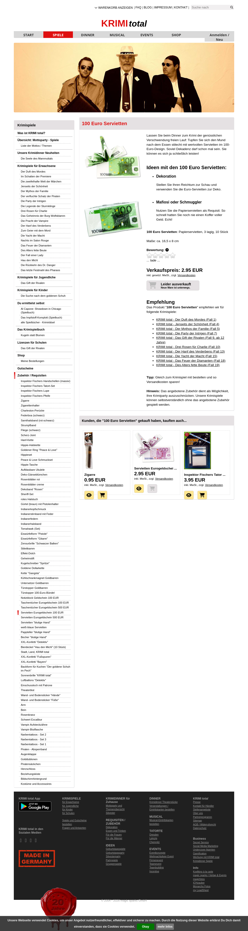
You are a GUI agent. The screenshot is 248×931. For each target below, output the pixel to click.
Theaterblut (27, 690)
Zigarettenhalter (30, 405)
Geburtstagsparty (115, 853)
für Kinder (67, 809)
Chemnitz (154, 842)
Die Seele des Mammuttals (37, 158)
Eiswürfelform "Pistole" (34, 533)
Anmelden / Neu (219, 35)
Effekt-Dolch (28, 553)
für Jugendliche (70, 806)
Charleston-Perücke (32, 410)
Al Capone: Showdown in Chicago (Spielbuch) (41, 310)
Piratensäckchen (30, 764)
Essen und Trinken (116, 831)
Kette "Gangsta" (30, 573)
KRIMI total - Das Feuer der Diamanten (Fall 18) (190, 360)
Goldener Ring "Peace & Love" (39, 449)
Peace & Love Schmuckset (37, 459)
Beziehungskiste (30, 773)
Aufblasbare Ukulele (33, 469)
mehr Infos (165, 926)
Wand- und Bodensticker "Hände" (40, 695)
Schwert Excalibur (31, 719)
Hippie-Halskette (30, 445)
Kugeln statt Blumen (33, 335)
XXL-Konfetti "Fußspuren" (36, 656)
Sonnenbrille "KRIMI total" (36, 675)
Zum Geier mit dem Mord (35, 230)
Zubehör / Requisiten (31, 375)
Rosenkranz (28, 714)
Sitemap (197, 820)
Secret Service (201, 842)
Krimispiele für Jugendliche (36, 277)
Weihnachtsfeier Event (161, 856)
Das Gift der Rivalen (33, 282)
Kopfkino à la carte (203, 871)
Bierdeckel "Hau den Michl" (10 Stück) (43, 647)
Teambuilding (156, 867)
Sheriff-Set (27, 494)
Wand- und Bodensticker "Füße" (40, 700)
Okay (145, 926)
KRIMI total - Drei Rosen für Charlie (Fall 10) (188, 347)
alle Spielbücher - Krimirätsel (38, 322)
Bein (23, 709)
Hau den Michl (29, 260)
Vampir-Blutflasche (32, 729)
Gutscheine (25, 368)
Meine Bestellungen (32, 361)
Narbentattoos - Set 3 (33, 739)
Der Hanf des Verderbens (36, 225)
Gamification (200, 853)
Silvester (110, 813)
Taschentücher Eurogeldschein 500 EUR (45, 607)
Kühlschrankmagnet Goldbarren (39, 578)
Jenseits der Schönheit (34, 186)
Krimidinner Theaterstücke (163, 802)
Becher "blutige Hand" (34, 637)
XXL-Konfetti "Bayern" (34, 661)
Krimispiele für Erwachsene (36, 166)
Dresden (154, 834)
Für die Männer (114, 838)
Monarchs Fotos (201, 886)
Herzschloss (28, 768)
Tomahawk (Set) (30, 528)
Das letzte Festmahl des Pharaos (40, 270)
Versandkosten (186, 275)
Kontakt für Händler (203, 806)
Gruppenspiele (114, 864)
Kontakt (181, 7)
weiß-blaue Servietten (33, 627)
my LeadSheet (201, 890)
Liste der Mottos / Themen (36, 145)
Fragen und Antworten (74, 828)
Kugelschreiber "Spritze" (35, 563)
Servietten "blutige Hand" (35, 622)
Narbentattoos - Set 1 (33, 744)
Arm (23, 704)
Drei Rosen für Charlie (34, 210)
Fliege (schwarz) (30, 430)
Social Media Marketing (205, 846)
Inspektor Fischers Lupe (35, 390)
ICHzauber (199, 882)
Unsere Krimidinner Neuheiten (38, 153)
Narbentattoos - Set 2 (33, 734)
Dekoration (111, 827)
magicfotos (199, 879)
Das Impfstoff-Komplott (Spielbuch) (41, 317)
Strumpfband (28, 425)
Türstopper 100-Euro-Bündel (37, 592)
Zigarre (25, 400)
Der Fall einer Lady (32, 255)
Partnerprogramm (202, 817)
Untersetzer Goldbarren (35, 583)
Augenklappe (28, 754)
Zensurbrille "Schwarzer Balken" (40, 543)
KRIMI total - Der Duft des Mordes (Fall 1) (186, 319)
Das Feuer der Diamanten (36, 245)
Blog (148, 7)
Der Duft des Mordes (33, 171)
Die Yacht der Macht (33, 235)
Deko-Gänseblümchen (34, 474)
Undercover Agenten (204, 849)
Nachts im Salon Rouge (35, 240)
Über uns (198, 813)
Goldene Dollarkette (32, 568)
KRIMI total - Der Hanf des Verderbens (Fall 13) (190, 351)
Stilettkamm (28, 548)
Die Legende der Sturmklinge (38, 206)
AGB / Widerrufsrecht (204, 824)
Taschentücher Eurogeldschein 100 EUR (45, 602)
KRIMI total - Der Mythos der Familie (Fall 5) (188, 329)
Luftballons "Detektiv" (33, 680)
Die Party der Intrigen (33, 201)
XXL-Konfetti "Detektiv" (34, 642)
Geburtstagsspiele (115, 849)
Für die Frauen (114, 834)
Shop (21, 355)
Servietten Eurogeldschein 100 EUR (42, 612)
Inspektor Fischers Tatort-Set (38, 385)
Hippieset (26, 454)
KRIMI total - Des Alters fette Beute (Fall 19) (187, 365)
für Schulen (68, 813)
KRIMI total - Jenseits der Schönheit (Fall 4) (187, 324)
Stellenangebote (201, 809)
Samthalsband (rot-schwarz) (37, 420)
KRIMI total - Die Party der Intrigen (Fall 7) (186, 333)
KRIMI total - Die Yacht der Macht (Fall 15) (186, 356)
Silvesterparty (113, 856)
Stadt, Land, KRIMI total (35, 651)
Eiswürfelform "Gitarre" (34, 538)
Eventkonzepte (157, 853)
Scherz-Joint (28, 435)
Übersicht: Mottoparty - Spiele (38, 140)
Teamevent (155, 864)
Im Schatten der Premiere (36, 176)
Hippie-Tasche (29, 464)
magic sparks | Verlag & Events (209, 875)
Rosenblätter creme (32, 484)
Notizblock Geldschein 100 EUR (40, 597)
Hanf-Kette (27, 440)
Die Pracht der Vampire (34, 220)
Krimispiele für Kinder (32, 290)
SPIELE (58, 35)
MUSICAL (117, 35)
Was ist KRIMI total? (31, 133)
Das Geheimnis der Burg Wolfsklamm (43, 215)
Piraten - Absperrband (34, 749)
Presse (197, 802)
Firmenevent (156, 860)
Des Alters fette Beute (33, 250)
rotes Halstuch (29, 499)
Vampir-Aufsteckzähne (34, 724)
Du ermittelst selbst (30, 303)
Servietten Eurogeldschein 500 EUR (42, 617)
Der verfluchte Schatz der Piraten (40, 196)
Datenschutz (200, 828)
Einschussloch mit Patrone (36, 685)
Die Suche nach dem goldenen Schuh (43, 295)
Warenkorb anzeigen (115, 7)
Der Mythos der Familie (34, 191)
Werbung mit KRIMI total (206, 857)
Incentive (154, 871)
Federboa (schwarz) (33, 415)
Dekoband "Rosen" (32, 489)
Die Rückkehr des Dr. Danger (38, 265)
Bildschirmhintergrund (33, 778)
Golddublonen (29, 759)
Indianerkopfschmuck (33, 509)
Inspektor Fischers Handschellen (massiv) (45, 381)
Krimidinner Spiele (203, 861)
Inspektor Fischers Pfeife (35, 395)
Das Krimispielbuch (31, 329)
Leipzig (153, 838)
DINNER (87, 35)
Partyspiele (112, 860)
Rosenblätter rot (30, 479)
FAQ (138, 7)
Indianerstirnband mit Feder (37, 513)
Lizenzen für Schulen (31, 342)
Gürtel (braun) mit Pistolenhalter (40, 504)
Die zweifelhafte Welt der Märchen (41, 181)
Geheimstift (27, 558)
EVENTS (146, 35)
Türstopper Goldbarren (34, 587)
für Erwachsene (70, 802)
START (28, 35)
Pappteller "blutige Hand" (35, 632)
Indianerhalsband (31, 523)
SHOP (176, 35)
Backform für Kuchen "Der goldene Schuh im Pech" (45, 668)
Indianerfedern (29, 518)
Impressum (163, 7)
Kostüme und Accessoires (36, 783)
